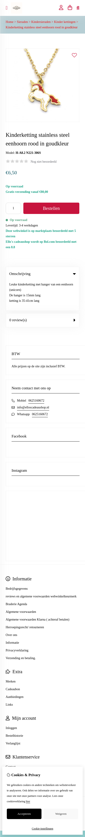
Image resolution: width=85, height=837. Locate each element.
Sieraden (22, 22)
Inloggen (11, 698)
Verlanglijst (13, 713)
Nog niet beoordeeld (43, 161)
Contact (11, 737)
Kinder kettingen (64, 22)
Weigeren (60, 813)
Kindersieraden (41, 22)
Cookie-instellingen (42, 828)
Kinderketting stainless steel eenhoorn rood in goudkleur (42, 27)
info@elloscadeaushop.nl (33, 377)
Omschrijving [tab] (42, 274)
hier (28, 801)
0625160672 (36, 370)
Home (9, 22)
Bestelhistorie (14, 705)
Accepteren (24, 813)
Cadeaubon (13, 659)
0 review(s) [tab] (42, 290)
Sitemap (11, 744)
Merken (11, 651)
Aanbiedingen (15, 667)
